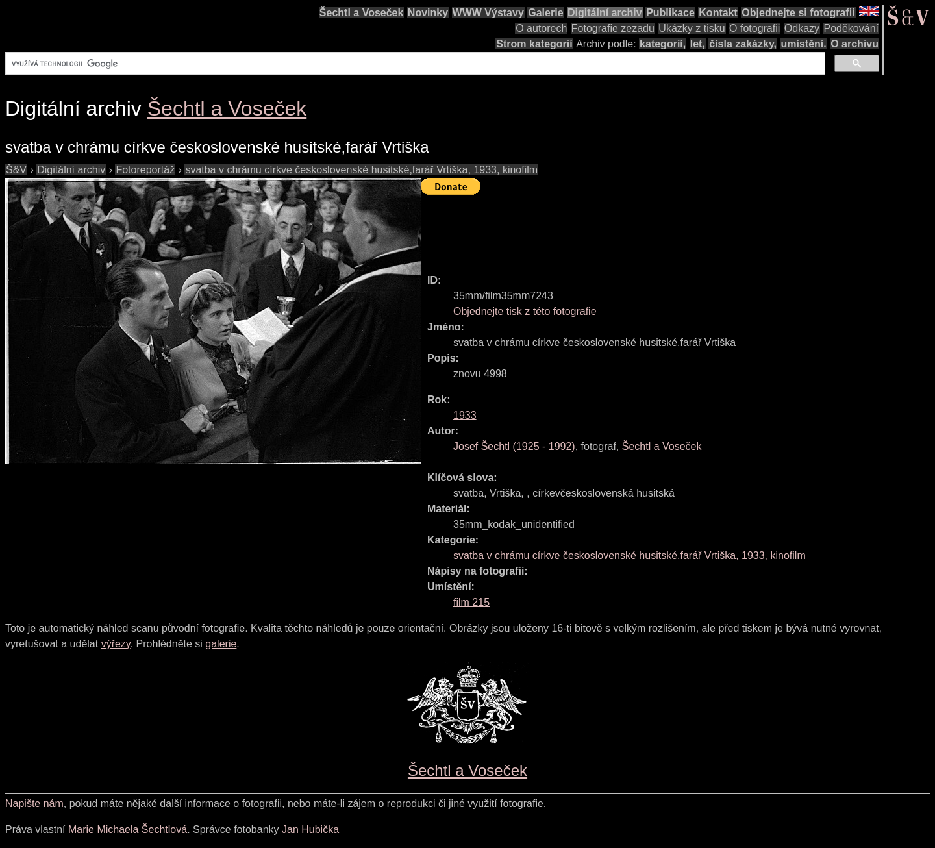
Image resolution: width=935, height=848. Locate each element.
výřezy (116, 643)
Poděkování (851, 28)
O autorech (541, 28)
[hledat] (414, 63)
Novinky (428, 12)
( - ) (514, 446)
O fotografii (754, 28)
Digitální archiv (604, 12)
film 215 (471, 602)
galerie (220, 643)
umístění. (804, 43)
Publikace (670, 12)
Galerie (545, 12)
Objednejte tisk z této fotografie (525, 311)
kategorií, (663, 43)
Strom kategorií (534, 43)
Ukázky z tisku (691, 28)
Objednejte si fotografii (798, 12)
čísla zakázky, (743, 43)
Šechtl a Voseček (361, 12)
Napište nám (34, 803)
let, (697, 43)
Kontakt (718, 12)
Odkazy (801, 28)
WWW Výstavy (488, 12)
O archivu (854, 43)
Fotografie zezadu (612, 28)
